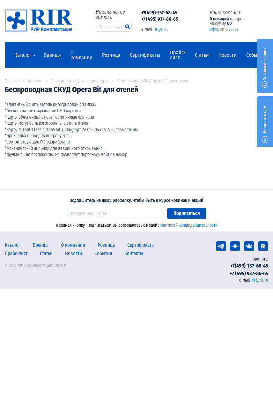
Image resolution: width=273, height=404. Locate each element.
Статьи (202, 55)
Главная (11, 80)
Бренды (52, 55)
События (255, 55)
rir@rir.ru (161, 29)
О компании (81, 55)
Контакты (133, 253)
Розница (111, 55)
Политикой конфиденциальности (188, 225)
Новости (227, 55)
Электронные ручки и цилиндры (79, 80)
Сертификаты (145, 55)
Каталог (22, 55)
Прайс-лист (177, 55)
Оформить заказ (224, 29)
